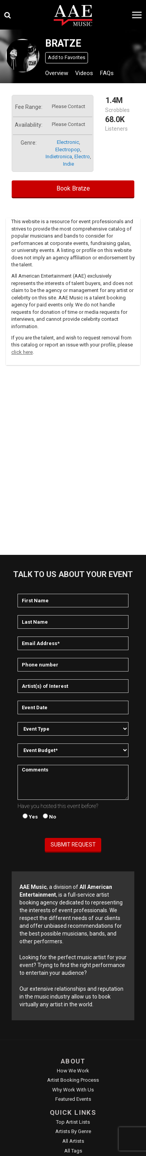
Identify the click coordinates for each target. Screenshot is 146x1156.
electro (82, 156)
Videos (84, 73)
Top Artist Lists (73, 1122)
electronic (68, 142)
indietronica (59, 156)
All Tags (73, 1151)
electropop (67, 149)
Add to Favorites (66, 57)
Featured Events (73, 1099)
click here (22, 352)
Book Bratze (73, 188)
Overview (56, 73)
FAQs (107, 73)
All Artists (73, 1141)
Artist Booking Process (73, 1080)
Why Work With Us (73, 1090)
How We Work (73, 1071)
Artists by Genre (73, 1131)
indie (68, 164)
